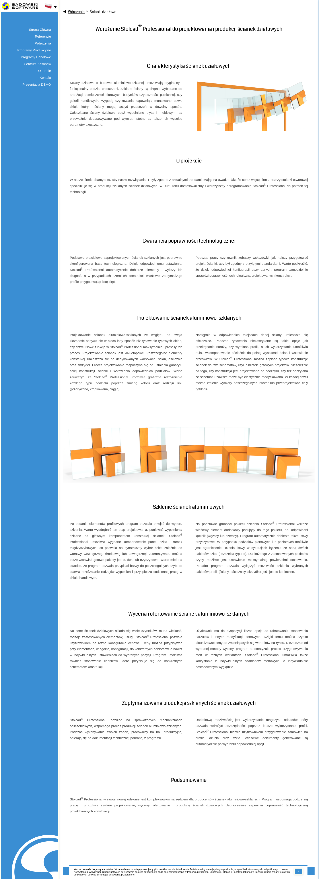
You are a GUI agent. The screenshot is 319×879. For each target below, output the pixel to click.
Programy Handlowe (36, 57)
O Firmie (44, 71)
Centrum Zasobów (37, 64)
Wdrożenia (43, 43)
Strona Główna (40, 29)
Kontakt (45, 77)
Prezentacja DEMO (37, 84)
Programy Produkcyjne (34, 50)
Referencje (43, 36)
